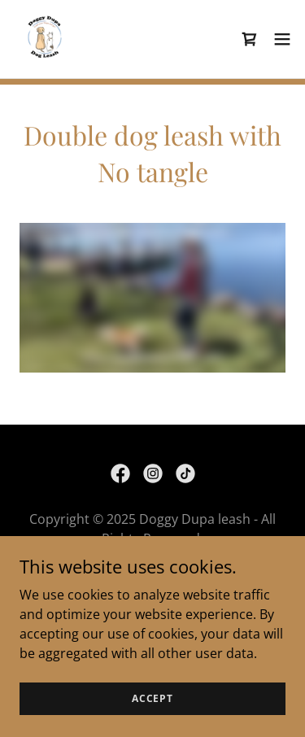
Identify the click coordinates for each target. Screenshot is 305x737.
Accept (152, 698)
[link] (45, 39)
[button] (282, 39)
